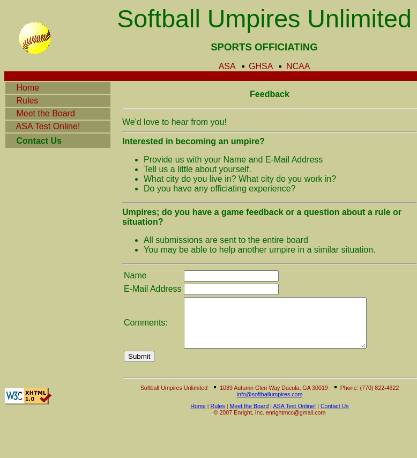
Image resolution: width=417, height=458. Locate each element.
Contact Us (335, 415)
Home (37, 87)
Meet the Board (48, 113)
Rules (30, 100)
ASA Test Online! (43, 126)
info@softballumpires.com (270, 404)
